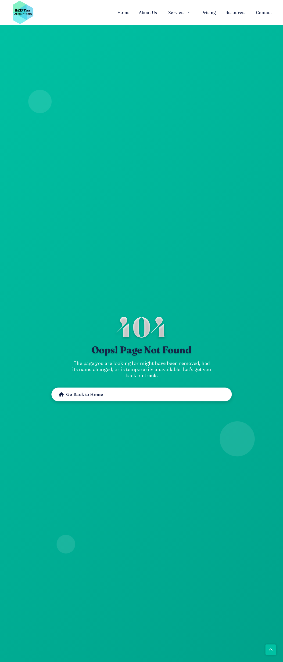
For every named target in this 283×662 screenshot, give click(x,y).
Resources (236, 12)
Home (123, 12)
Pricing (208, 12)
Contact (264, 12)
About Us (148, 12)
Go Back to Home (81, 394)
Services (177, 12)
